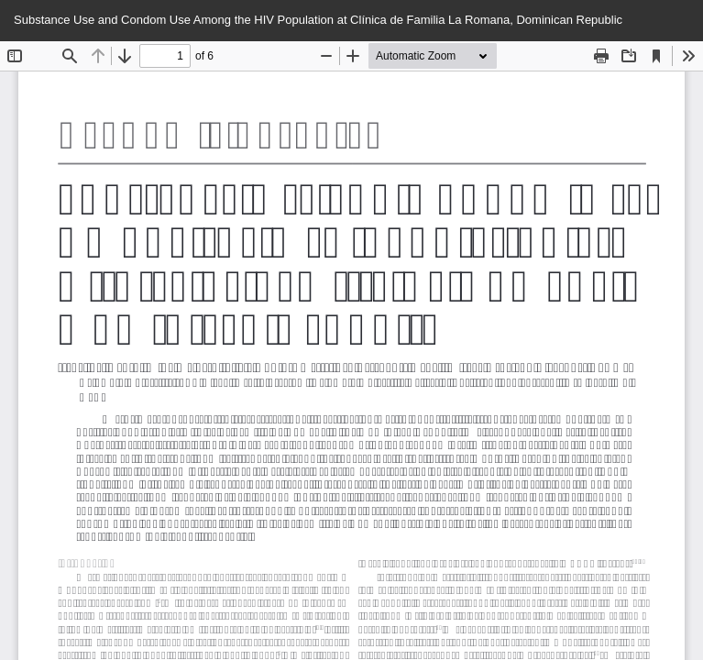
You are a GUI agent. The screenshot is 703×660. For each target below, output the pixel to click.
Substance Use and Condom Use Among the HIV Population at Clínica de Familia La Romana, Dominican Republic (318, 20)
